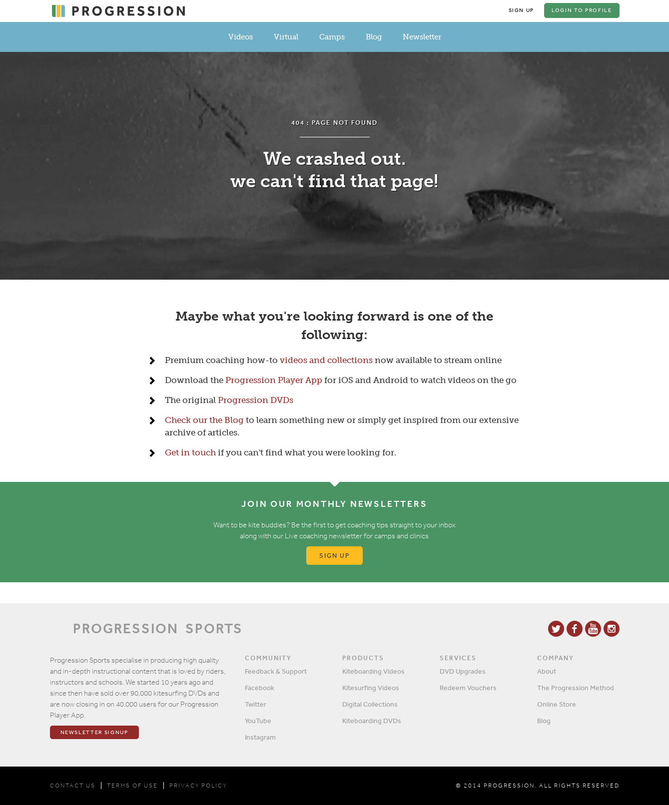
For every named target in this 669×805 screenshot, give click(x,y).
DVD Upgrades (463, 671)
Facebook (259, 687)
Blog (374, 36)
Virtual (286, 36)
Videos (240, 36)
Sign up (334, 555)
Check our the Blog (204, 420)
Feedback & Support (276, 671)
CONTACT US (72, 785)
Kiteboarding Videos (373, 671)
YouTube (258, 720)
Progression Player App (273, 380)
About (546, 671)
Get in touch (190, 452)
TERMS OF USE (132, 785)
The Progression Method (575, 687)
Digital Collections (370, 704)
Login (582, 10)
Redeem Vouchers (468, 687)
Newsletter (422, 36)
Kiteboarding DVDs (371, 720)
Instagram (260, 737)
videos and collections (326, 360)
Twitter (255, 704)
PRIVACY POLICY (198, 785)
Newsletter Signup (94, 732)
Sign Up (522, 10)
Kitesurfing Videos (370, 687)
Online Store (556, 704)
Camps (332, 36)
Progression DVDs (255, 400)
